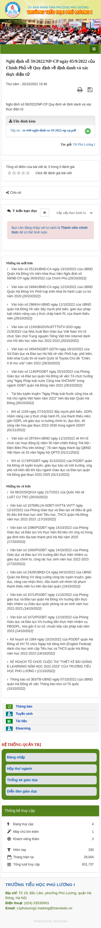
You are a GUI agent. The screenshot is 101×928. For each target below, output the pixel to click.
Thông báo (19, 706)
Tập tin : (43, 130)
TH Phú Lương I (84, 144)
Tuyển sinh (19, 714)
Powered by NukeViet (50, 921)
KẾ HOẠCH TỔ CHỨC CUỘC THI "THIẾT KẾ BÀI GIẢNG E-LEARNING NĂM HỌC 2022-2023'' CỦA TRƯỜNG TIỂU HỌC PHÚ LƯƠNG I (49, 666)
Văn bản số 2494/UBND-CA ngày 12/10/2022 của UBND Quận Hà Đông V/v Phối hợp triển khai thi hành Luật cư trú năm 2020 (50, 291)
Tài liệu (16, 721)
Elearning (18, 728)
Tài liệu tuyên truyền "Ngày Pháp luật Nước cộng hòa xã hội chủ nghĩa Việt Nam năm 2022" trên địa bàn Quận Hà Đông (49, 398)
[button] (87, 131)
